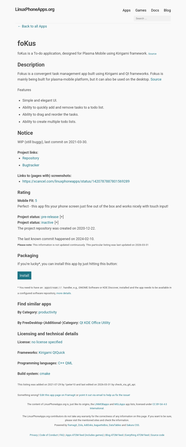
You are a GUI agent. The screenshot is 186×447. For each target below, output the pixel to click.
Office (96, 323)
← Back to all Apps (32, 26)
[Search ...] (152, 18)
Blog (167, 10)
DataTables (115, 425)
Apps (127, 10)
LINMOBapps (102, 404)
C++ (61, 363)
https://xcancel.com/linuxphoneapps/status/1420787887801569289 (76, 181)
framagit (72, 425)
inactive (47, 222)
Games (141, 10)
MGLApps (119, 404)
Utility (105, 323)
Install (24, 275)
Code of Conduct (48, 435)
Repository (30, 158)
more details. (64, 293)
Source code (157, 435)
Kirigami (45, 352)
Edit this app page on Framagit (57, 394)
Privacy (34, 435)
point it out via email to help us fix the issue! (104, 394)
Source (152, 53)
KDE (87, 323)
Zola (80, 425)
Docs (155, 10)
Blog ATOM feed (114, 435)
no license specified (47, 342)
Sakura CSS (132, 425)
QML (69, 363)
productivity (48, 312)
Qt (81, 323)
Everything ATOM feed (137, 435)
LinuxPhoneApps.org (34, 9)
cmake (45, 374)
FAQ (62, 435)
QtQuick (59, 352)
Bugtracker (30, 165)
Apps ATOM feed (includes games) (85, 435)
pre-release (50, 217)
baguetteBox (101, 425)
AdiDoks (88, 425)
